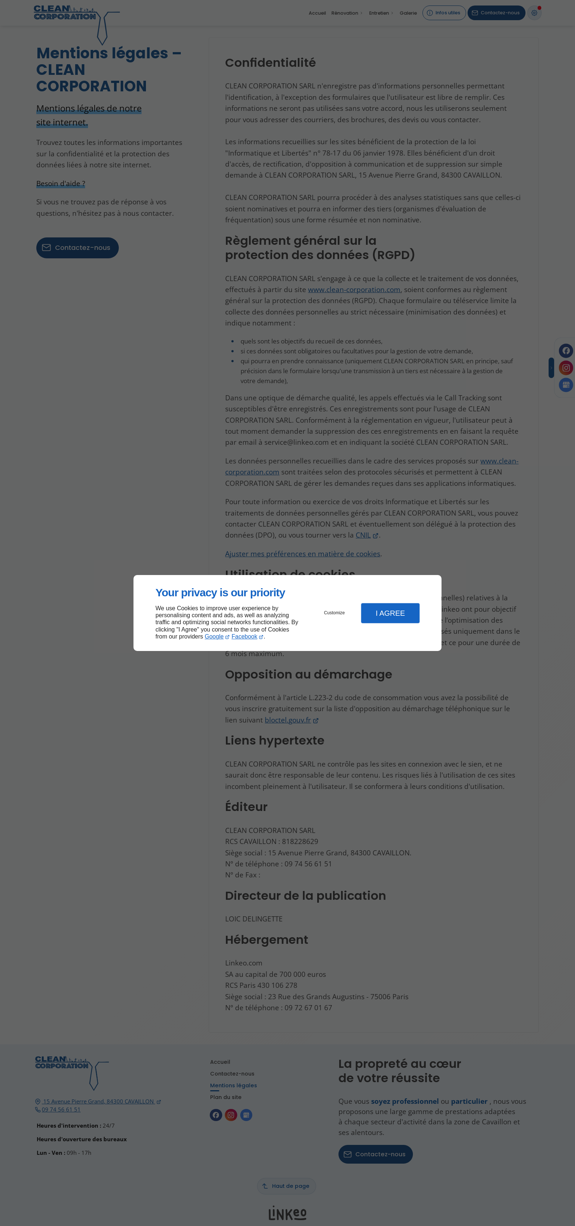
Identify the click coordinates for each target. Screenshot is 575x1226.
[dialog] (287, 613)
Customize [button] (334, 612)
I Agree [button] (390, 613)
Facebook (244, 636)
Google (214, 636)
